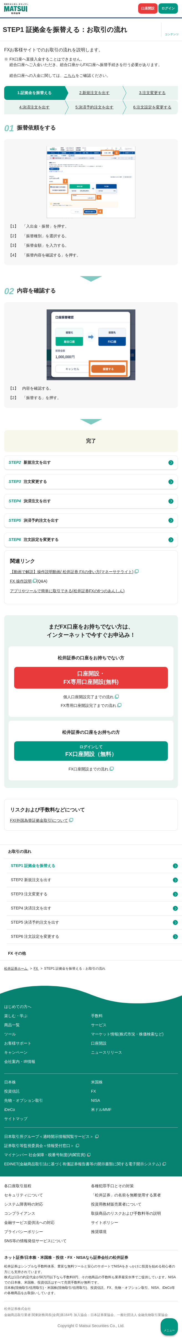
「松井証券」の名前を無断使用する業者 (126, 1195)
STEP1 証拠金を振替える (33, 865)
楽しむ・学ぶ (15, 1016)
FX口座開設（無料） (91, 750)
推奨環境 (99, 1231)
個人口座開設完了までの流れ (88, 697)
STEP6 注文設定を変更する (35, 936)
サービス (99, 1025)
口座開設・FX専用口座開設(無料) (91, 677)
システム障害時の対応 (23, 1204)
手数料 (97, 1016)
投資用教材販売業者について (116, 1204)
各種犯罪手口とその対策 (112, 1186)
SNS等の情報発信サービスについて (35, 1241)
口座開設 (148, 8)
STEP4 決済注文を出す (31, 908)
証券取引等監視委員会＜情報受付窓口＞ (41, 1145)
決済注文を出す (30, 501)
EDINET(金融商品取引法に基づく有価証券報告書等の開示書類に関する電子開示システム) (85, 1164)
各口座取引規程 (17, 1186)
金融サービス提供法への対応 (29, 1222)
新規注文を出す (30, 462)
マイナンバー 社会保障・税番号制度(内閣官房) (47, 1155)
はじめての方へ (17, 1006)
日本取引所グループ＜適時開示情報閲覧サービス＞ (51, 1136)
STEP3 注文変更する (29, 894)
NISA (95, 1100)
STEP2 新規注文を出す (31, 880)
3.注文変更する (152, 92)
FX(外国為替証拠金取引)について (39, 820)
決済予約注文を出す (34, 520)
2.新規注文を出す (94, 92)
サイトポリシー (104, 1222)
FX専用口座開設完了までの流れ (88, 705)
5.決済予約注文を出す (94, 107)
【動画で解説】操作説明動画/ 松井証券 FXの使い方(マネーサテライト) (71, 571)
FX (93, 1091)
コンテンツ (172, 34)
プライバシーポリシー (23, 1231)
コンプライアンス (19, 1213)
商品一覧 (12, 1025)
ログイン (168, 8)
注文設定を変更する (34, 540)
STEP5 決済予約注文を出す (35, 922)
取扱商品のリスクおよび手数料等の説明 (126, 1213)
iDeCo (9, 1109)
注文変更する (28, 482)
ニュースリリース (106, 1052)
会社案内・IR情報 (19, 1061)
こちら (69, 75)
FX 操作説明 (21, 581)
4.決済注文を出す (34, 107)
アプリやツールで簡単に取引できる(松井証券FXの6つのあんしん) (67, 591)
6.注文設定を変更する (152, 107)
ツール (10, 1034)
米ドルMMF (101, 1109)
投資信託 (12, 1091)
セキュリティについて (23, 1195)
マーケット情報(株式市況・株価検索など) (127, 1034)
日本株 (10, 1082)
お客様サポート (17, 1043)
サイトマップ (15, 1118)
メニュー (169, 1330)
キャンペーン (15, 1052)
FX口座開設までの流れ (88, 769)
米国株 (97, 1082)
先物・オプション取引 (23, 1100)
